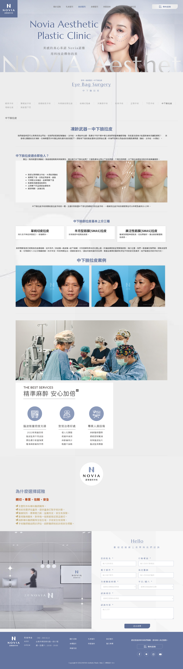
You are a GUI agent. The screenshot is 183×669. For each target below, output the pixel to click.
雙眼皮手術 (26, 103)
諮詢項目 (107, 593)
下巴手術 (150, 103)
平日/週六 (145, 581)
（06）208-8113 (43, 638)
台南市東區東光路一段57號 (47, 641)
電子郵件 (107, 569)
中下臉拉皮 (98, 80)
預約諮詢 (165, 6)
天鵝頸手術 (102, 103)
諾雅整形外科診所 (9, 9)
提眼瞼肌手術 (44, 103)
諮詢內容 (107, 604)
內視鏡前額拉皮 (65, 103)
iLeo (113, 663)
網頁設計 (108, 663)
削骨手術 (119, 103)
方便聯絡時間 (110, 581)
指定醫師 (143, 569)
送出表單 (137, 626)
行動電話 (144, 558)
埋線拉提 (9, 107)
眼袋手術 (9, 103)
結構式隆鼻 (85, 103)
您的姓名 (107, 558)
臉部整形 (89, 80)
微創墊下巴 (26, 107)
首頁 (82, 80)
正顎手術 (135, 103)
